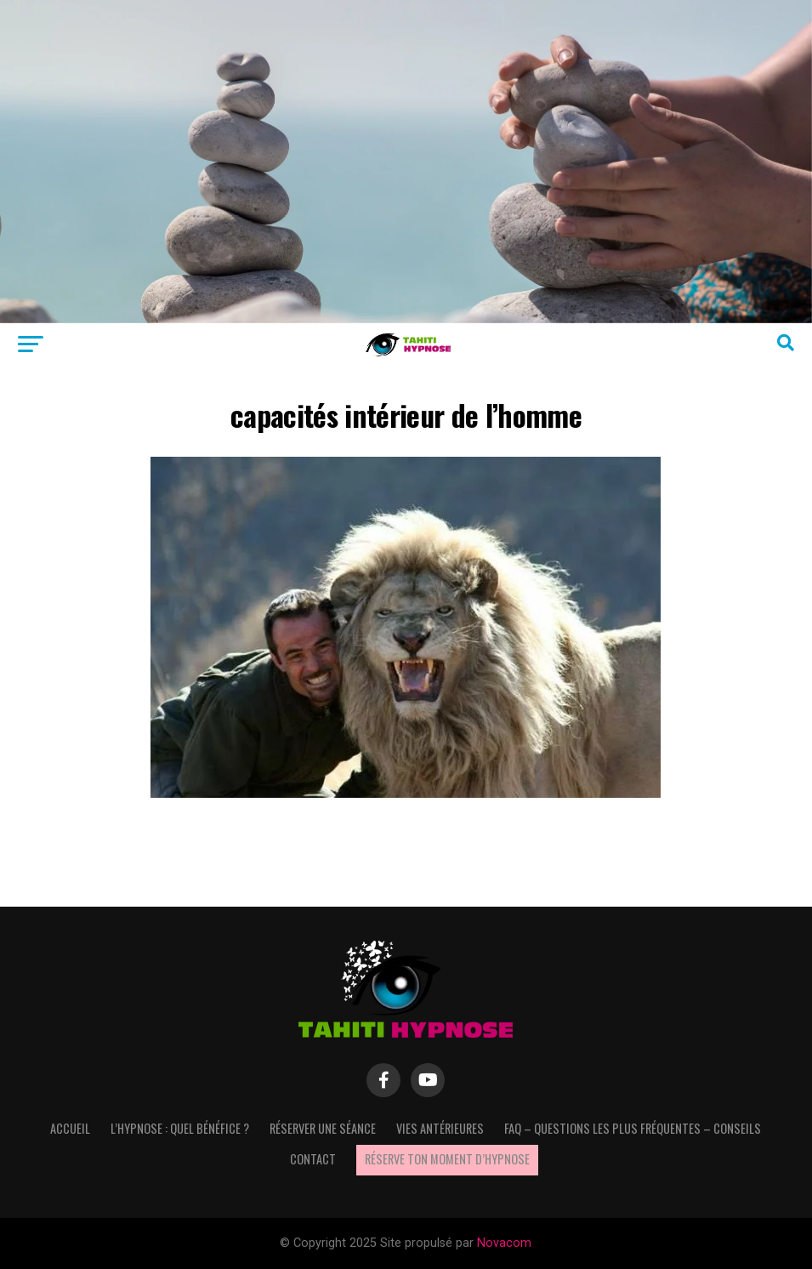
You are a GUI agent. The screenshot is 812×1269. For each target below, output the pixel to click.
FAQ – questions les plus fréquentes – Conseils (632, 1128)
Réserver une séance (323, 1128)
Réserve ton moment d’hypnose (447, 1159)
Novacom (504, 1243)
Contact (313, 1159)
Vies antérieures (440, 1128)
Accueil (70, 1128)
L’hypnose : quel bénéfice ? (180, 1128)
